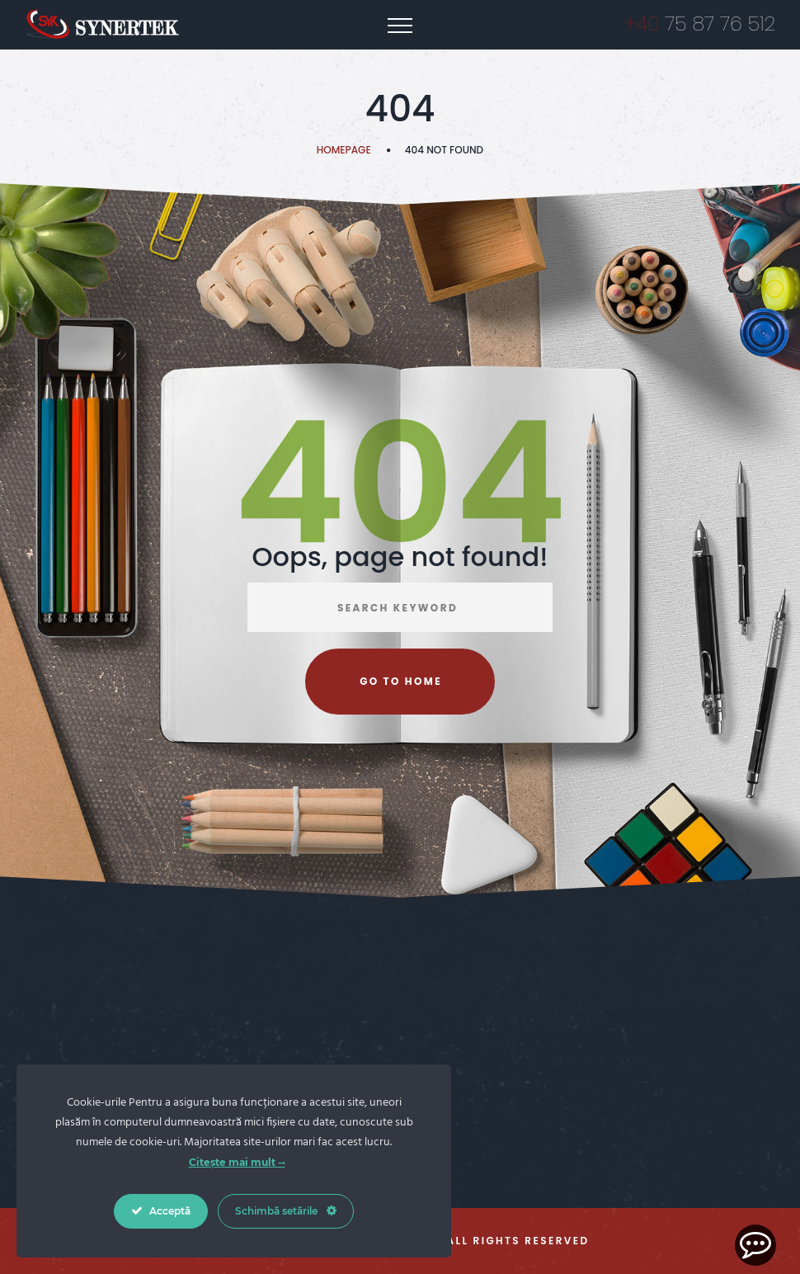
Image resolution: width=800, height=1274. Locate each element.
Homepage (344, 150)
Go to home (401, 681)
